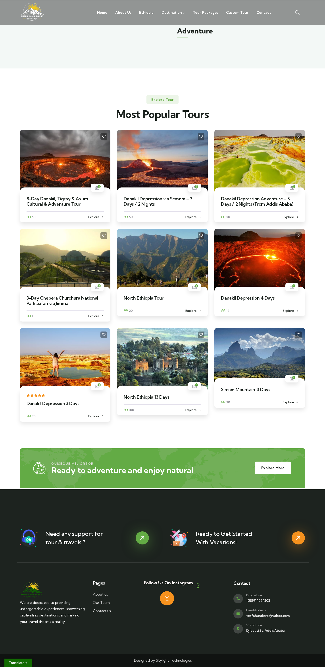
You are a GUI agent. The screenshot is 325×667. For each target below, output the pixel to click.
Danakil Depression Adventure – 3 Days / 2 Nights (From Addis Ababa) (257, 201)
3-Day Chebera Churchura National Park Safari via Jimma (62, 300)
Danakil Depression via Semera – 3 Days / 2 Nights (158, 201)
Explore (93, 217)
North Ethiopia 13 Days (146, 397)
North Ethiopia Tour (143, 298)
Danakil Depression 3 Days (53, 403)
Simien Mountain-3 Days (245, 389)
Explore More (272, 468)
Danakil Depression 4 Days (248, 298)
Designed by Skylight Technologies (162, 660)
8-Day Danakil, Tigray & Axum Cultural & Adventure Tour (57, 201)
